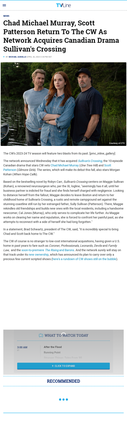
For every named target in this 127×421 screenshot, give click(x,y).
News (6, 16)
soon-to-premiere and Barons (47, 250)
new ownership (39, 254)
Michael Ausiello (17, 57)
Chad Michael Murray (65, 165)
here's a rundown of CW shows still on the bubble (84, 259)
